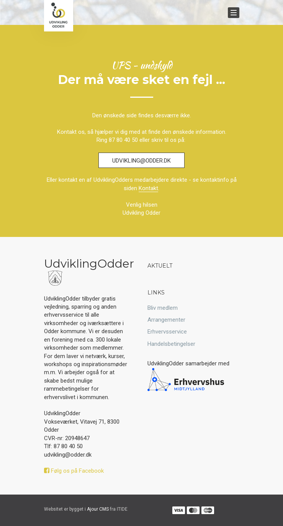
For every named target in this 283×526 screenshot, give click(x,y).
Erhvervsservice (167, 331)
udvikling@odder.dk (141, 160)
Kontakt (148, 188)
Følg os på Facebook (74, 470)
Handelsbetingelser (171, 343)
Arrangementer (166, 319)
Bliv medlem (162, 307)
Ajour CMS (98, 509)
